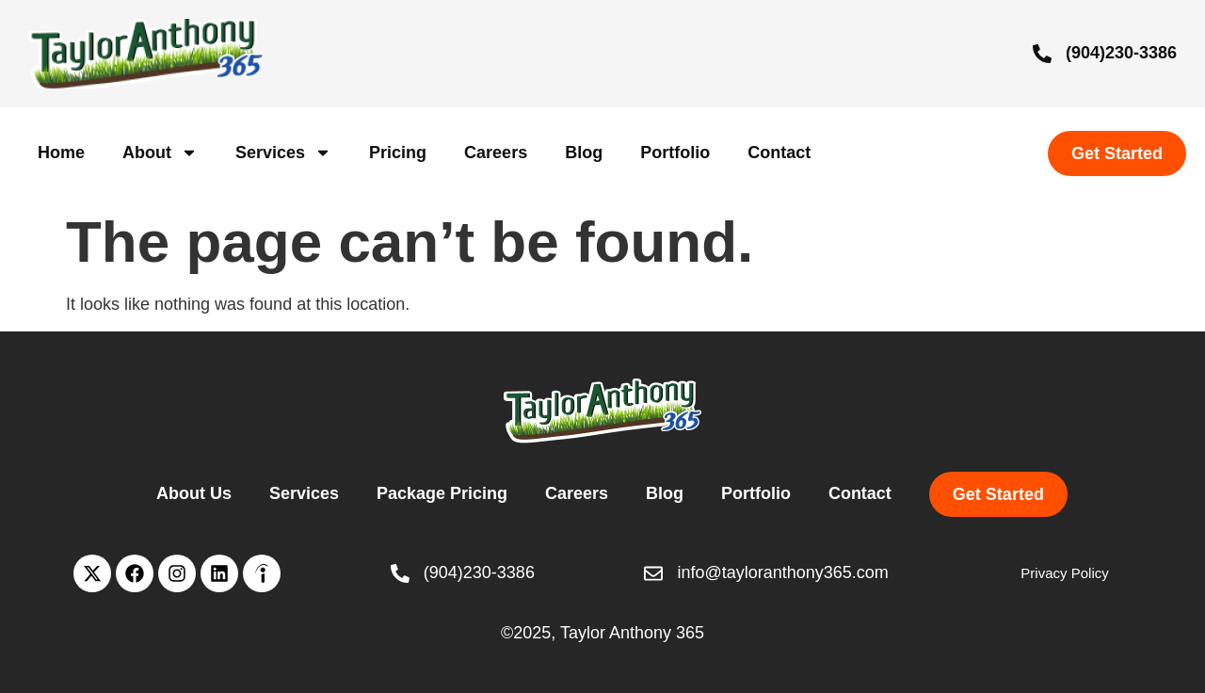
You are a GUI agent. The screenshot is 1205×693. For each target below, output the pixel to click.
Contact (779, 152)
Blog (583, 152)
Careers (495, 152)
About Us (194, 493)
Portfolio (675, 152)
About (160, 152)
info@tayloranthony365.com (782, 572)
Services (283, 152)
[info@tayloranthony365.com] (653, 573)
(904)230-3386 (1121, 52)
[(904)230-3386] (1042, 53)
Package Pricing (442, 493)
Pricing (397, 152)
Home (61, 152)
